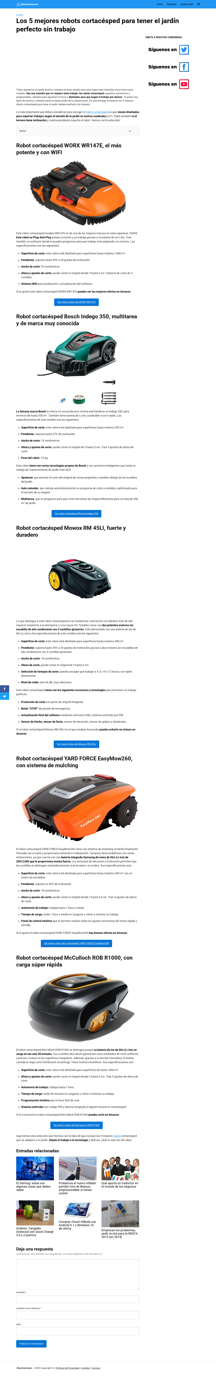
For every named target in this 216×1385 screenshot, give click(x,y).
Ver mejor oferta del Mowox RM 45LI (76, 744)
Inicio (160, 4)
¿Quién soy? (186, 4)
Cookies (85, 1368)
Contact (96, 1368)
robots (117, 1135)
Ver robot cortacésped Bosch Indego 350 (76, 513)
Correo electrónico (29, 1308)
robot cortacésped (97, 112)
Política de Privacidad (67, 1368)
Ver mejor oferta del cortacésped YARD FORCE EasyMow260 (76, 943)
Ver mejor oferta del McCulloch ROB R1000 (76, 1125)
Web (18, 1324)
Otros (19, 15)
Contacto (171, 4)
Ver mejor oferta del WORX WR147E (76, 302)
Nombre (21, 1292)
